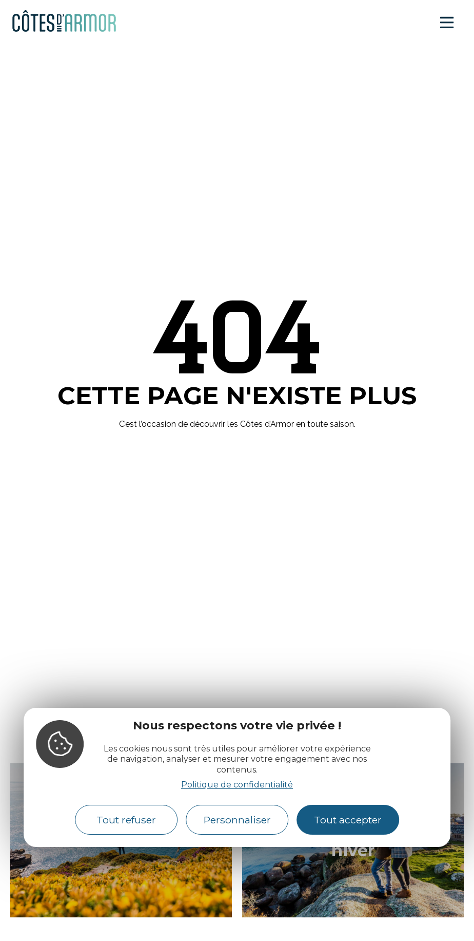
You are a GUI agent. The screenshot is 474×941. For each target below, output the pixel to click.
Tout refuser (126, 820)
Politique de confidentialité (237, 784)
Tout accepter (348, 820)
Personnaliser (237, 820)
